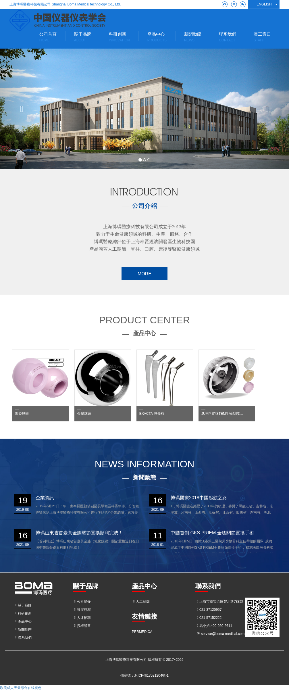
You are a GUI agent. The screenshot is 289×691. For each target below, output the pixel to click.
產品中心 (23, 621)
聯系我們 (23, 638)
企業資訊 (45, 497)
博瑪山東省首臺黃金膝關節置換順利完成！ (79, 532)
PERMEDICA (142, 632)
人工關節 (141, 602)
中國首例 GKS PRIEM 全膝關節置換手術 (212, 532)
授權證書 (82, 626)
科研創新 (23, 613)
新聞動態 (23, 629)
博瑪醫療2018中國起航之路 (199, 497)
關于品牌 (23, 605)
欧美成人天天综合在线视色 (20, 688)
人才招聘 (82, 618)
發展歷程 (82, 610)
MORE (144, 273)
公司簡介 (82, 602)
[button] (21, 109)
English (261, 4)
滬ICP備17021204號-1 (151, 675)
